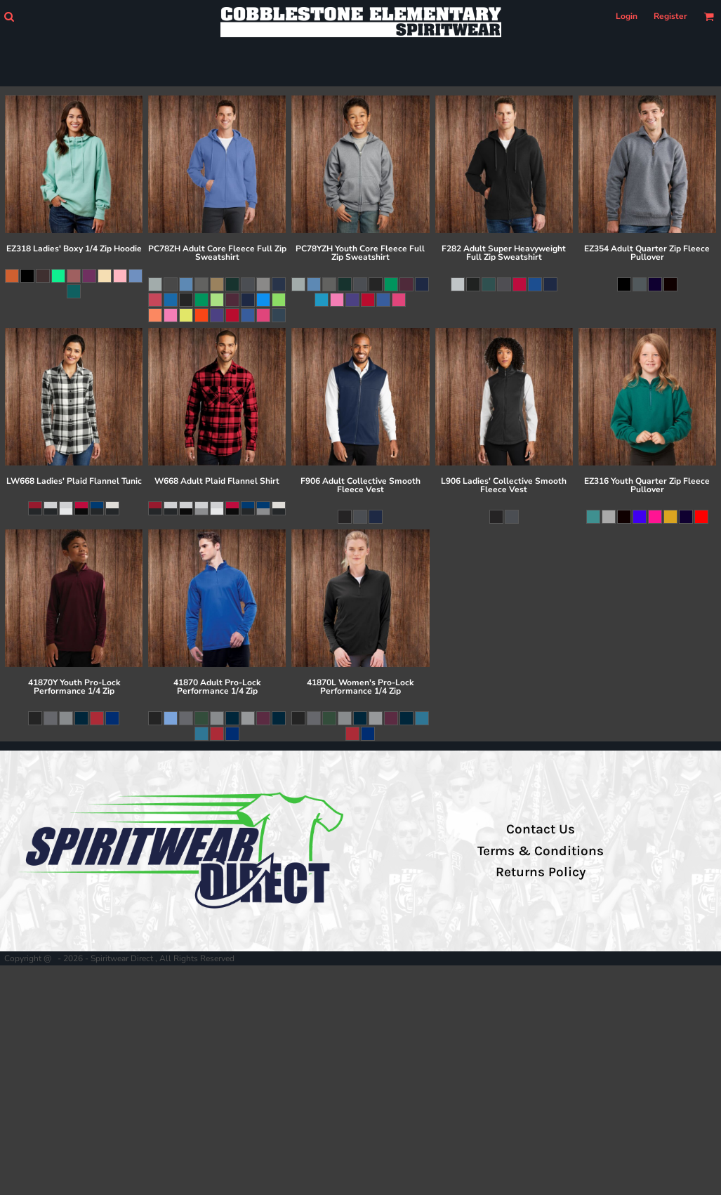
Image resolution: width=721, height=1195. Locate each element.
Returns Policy (541, 872)
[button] (9, 16)
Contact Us (540, 829)
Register (670, 16)
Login (626, 16)
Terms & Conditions (540, 851)
